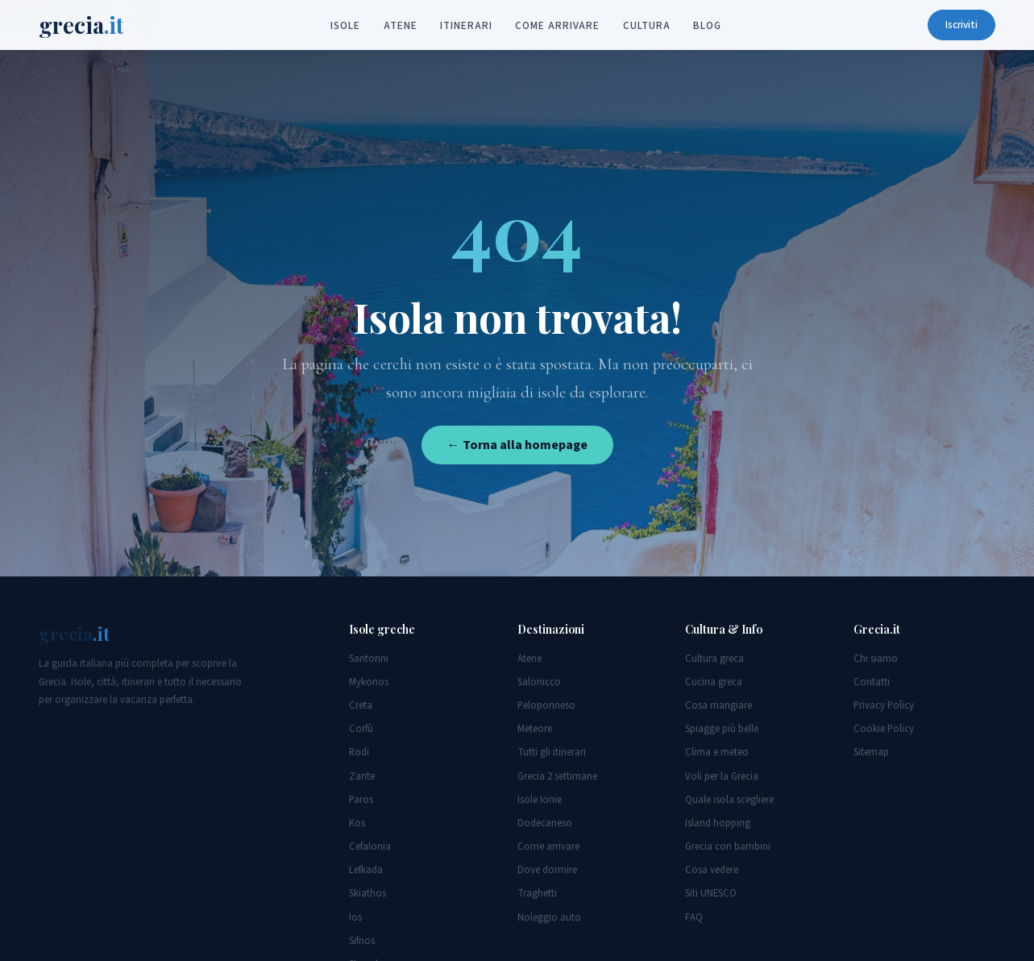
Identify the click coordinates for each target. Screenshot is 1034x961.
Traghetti (537, 893)
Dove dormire (547, 870)
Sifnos (362, 941)
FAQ (694, 917)
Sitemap (871, 752)
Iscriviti (961, 25)
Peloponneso (546, 705)
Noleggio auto (549, 917)
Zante (362, 776)
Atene (400, 26)
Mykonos (368, 682)
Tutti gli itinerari (551, 752)
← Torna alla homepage (517, 445)
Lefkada (366, 870)
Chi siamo (875, 658)
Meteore (534, 729)
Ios (355, 917)
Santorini (368, 658)
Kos (357, 823)
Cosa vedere (711, 870)
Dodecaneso (544, 823)
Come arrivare (557, 26)
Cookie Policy (883, 729)
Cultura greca (714, 658)
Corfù (361, 729)
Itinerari (466, 26)
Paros (361, 800)
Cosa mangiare (718, 705)
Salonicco (539, 682)
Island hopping (717, 823)
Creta (360, 705)
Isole (345, 26)
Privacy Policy (883, 705)
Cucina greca (713, 682)
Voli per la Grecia (721, 776)
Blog (707, 26)
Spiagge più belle (721, 729)
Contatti (871, 682)
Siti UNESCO (711, 893)
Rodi (359, 752)
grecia (81, 25)
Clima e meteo (717, 752)
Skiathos (367, 893)
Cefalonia (370, 846)
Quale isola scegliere (729, 800)
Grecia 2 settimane (557, 776)
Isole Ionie (539, 800)
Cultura (646, 26)
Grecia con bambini (727, 846)
